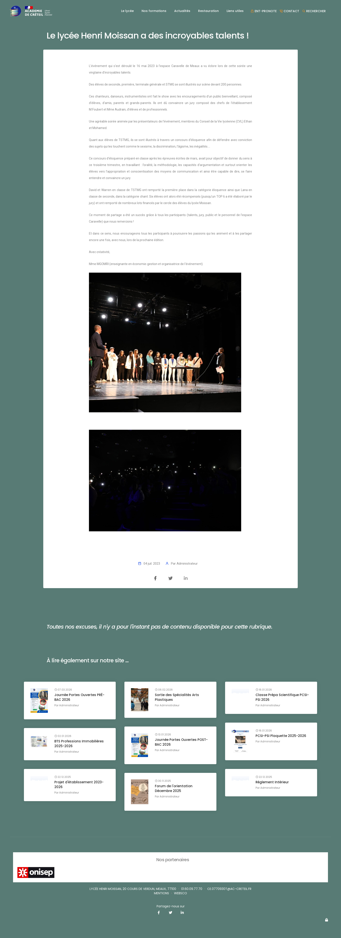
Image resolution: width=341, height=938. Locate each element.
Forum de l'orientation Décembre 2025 (173, 788)
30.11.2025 (163, 781)
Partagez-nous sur (171, 906)
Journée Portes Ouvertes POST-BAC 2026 (181, 742)
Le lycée (127, 11)
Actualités (182, 11)
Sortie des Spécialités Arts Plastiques (177, 697)
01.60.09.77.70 (191, 889)
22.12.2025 (264, 777)
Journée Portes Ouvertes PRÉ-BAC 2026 (79, 697)
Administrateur (187, 563)
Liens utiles (235, 11)
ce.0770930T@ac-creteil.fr (229, 889)
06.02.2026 (164, 689)
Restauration (208, 11)
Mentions (161, 893)
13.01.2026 (163, 734)
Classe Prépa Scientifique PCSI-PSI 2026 (282, 697)
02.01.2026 (62, 736)
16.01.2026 (264, 689)
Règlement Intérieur (272, 782)
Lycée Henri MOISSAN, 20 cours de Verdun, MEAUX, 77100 (133, 889)
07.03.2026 (63, 689)
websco (180, 893)
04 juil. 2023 (152, 563)
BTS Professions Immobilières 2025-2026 (79, 743)
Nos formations (154, 11)
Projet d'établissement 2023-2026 (79, 784)
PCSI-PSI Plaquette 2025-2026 (281, 735)
